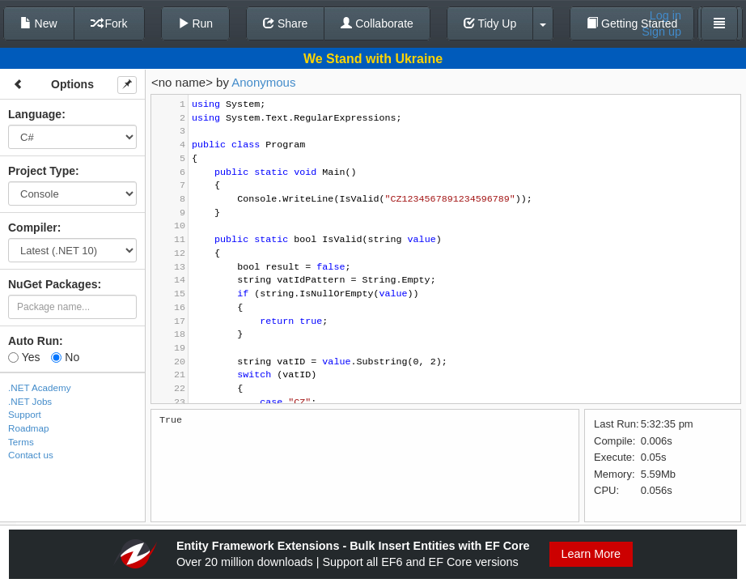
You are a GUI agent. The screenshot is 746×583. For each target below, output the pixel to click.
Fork (109, 23)
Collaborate (377, 23)
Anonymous (263, 82)
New (38, 23)
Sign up (661, 31)
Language (34, 114)
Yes (24, 357)
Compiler (32, 227)
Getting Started (632, 23)
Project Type (41, 170)
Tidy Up (490, 23)
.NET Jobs (30, 401)
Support (24, 414)
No (65, 357)
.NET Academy (39, 387)
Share (285, 23)
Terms (21, 441)
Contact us (30, 454)
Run (196, 23)
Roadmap (28, 428)
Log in (665, 15)
